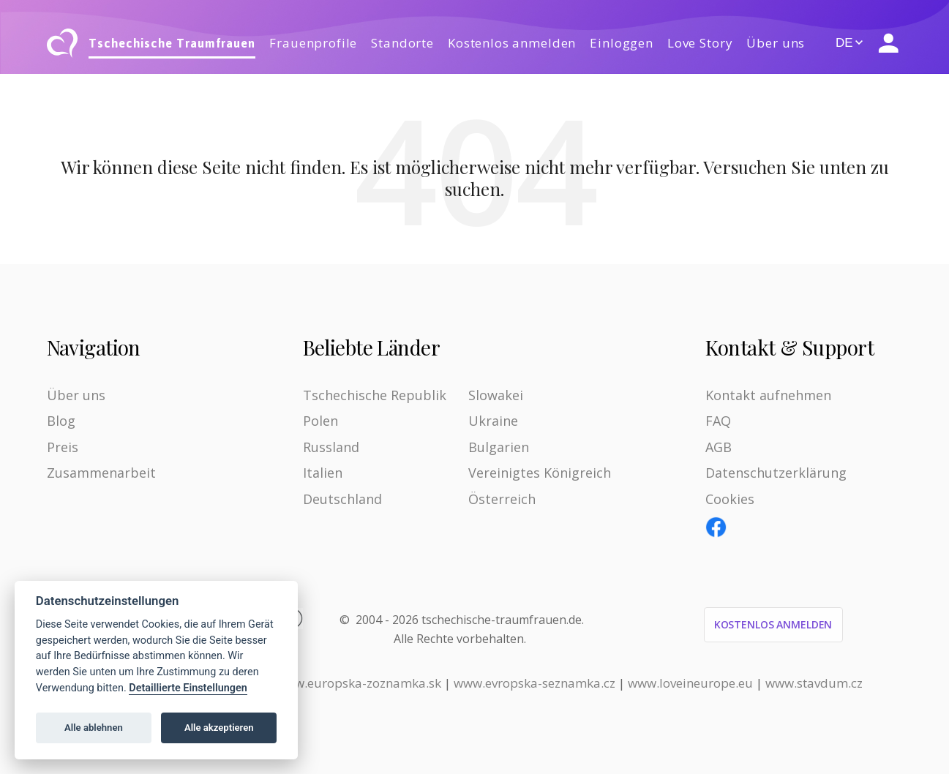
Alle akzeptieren (219, 727)
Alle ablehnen (93, 727)
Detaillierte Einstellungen (188, 688)
